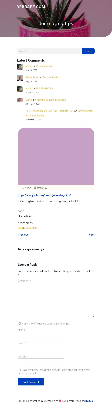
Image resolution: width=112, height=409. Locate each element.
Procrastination (44, 66)
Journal (28, 228)
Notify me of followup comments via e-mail (46, 323)
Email (22, 343)
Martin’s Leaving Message (51, 99)
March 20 (40, 187)
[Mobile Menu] (95, 6)
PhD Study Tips (45, 88)
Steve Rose (31, 77)
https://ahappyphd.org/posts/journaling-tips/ (44, 195)
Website (22, 356)
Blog (20, 228)
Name (22, 329)
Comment (24, 280)
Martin (28, 99)
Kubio (89, 400)
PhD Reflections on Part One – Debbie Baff (49, 110)
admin (28, 66)
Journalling (25, 216)
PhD (35, 228)
